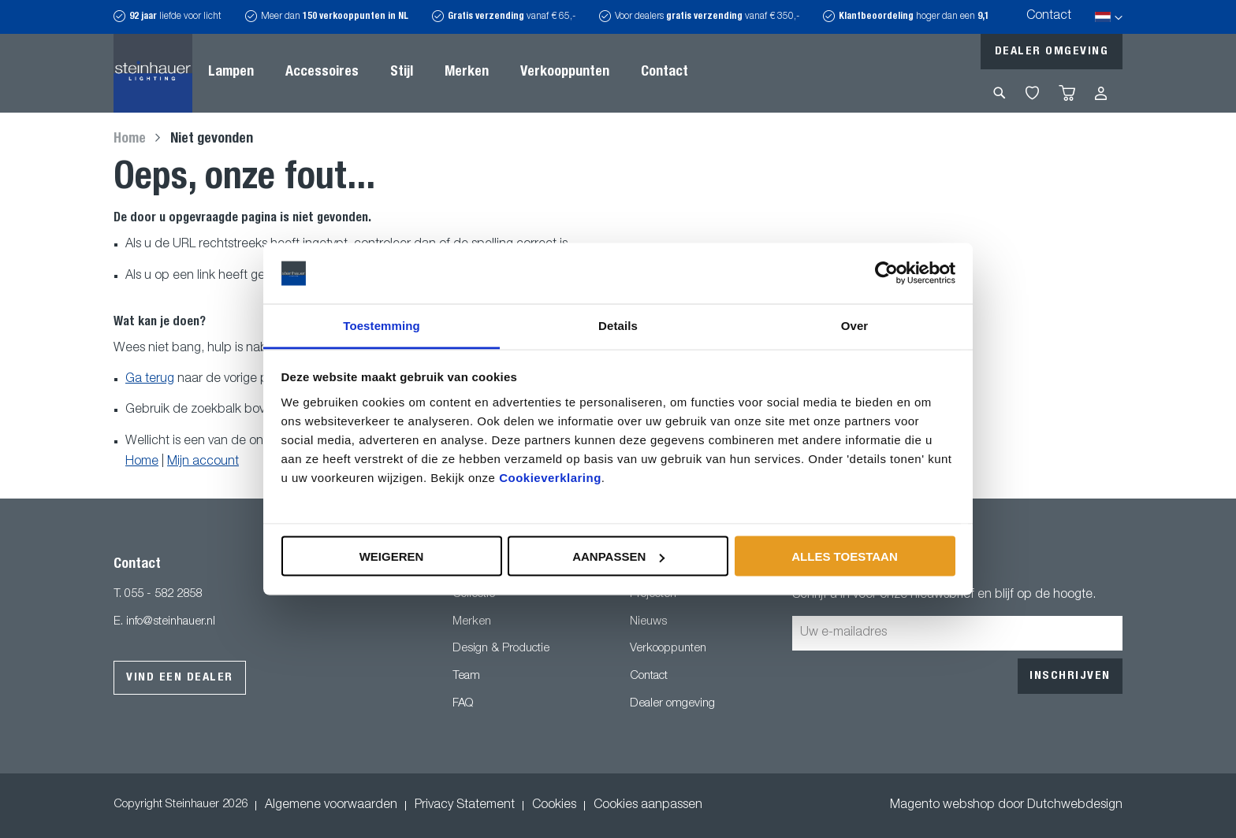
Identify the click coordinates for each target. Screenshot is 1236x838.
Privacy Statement (465, 805)
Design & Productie (500, 648)
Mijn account (203, 462)
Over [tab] (855, 325)
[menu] (448, 73)
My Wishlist (1032, 93)
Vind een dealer (179, 678)
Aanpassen (618, 556)
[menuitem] (231, 73)
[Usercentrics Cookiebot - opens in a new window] (886, 273)
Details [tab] (618, 325)
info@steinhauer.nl (170, 622)
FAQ (462, 704)
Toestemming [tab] (381, 325)
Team (466, 676)
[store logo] (153, 73)
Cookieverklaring (550, 477)
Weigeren (391, 556)
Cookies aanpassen (648, 805)
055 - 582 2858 (163, 594)
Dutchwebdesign (1074, 805)
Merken (471, 622)
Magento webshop (942, 805)
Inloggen (1101, 93)
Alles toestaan (844, 556)
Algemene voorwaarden (331, 805)
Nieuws (648, 622)
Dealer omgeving (1052, 51)
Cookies (554, 805)
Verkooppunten (668, 648)
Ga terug (149, 379)
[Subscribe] (1070, 676)
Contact (1048, 16)
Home (131, 139)
